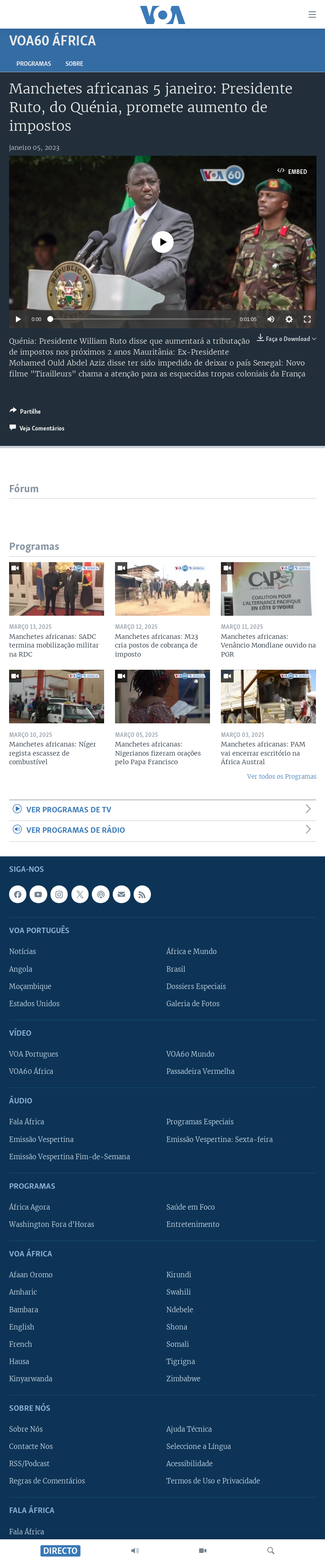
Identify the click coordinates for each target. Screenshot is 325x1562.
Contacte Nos (31, 1447)
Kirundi (178, 1275)
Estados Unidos (34, 1003)
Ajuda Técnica (189, 1429)
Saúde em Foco (190, 1207)
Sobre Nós (26, 1429)
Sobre (74, 64)
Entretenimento (193, 1225)
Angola (20, 969)
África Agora (29, 1207)
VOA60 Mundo (190, 1054)
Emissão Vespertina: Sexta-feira (219, 1139)
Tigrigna (180, 1361)
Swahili (178, 1292)
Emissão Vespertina (41, 1139)
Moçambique (30, 986)
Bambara (23, 1309)
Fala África (26, 1122)
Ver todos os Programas (281, 777)
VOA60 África (31, 1072)
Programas (33, 64)
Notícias (22, 952)
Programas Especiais (200, 1122)
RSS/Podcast (29, 1464)
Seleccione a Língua (198, 1447)
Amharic (23, 1292)
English (22, 1327)
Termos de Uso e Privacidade (213, 1481)
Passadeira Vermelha (200, 1072)
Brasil (175, 969)
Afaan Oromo (31, 1275)
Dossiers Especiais (196, 986)
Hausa (19, 1361)
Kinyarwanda (30, 1378)
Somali (177, 1344)
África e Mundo (191, 952)
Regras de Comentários (47, 1481)
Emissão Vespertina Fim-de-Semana (69, 1156)
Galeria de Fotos (193, 1003)
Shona (176, 1327)
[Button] (25, 413)
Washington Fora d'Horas (51, 1225)
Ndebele (179, 1309)
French (20, 1344)
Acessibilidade (189, 1464)
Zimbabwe (183, 1378)
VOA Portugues (33, 1054)
